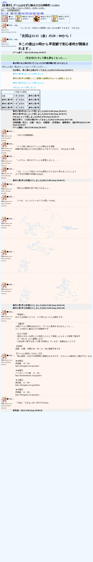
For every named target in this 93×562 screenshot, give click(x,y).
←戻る (4, 2)
